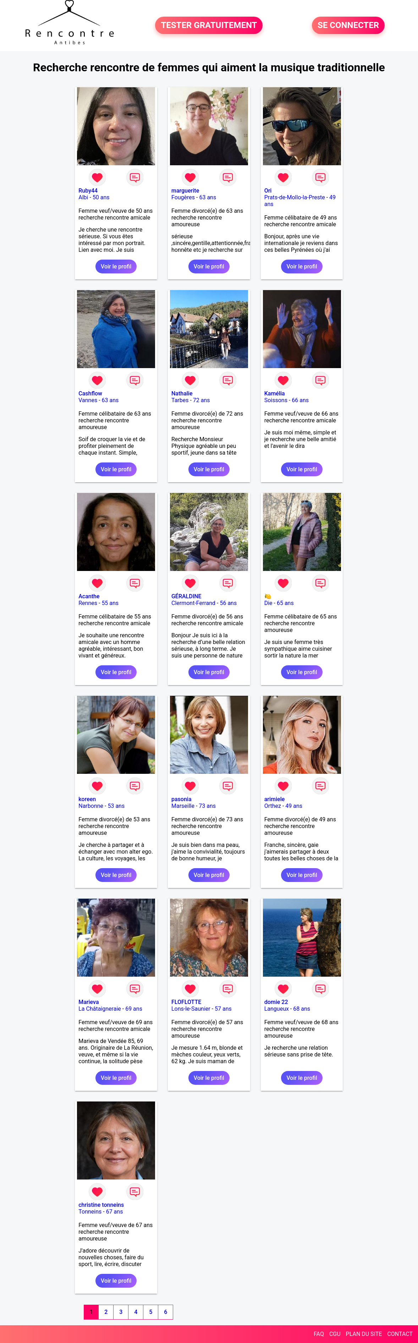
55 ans (110, 603)
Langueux (276, 1008)
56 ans (228, 603)
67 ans (114, 1211)
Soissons (275, 400)
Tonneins (89, 1211)
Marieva (88, 1002)
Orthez (272, 806)
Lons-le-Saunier (190, 1008)
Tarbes (180, 400)
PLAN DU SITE (364, 1334)
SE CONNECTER (348, 25)
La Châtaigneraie (99, 1008)
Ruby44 (88, 190)
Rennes (87, 603)
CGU (335, 1334)
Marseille (182, 806)
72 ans (201, 400)
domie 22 (276, 1002)
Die (268, 603)
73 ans (207, 806)
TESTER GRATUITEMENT (209, 25)
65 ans (285, 603)
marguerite (185, 190)
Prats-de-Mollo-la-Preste (294, 197)
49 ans (293, 806)
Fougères (183, 197)
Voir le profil (116, 266)
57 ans (223, 1008)
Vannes (87, 400)
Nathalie (182, 393)
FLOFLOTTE (186, 1002)
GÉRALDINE (186, 596)
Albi (83, 197)
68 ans (301, 1008)
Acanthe (88, 596)
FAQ (319, 1334)
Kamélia (274, 393)
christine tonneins (101, 1205)
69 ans (133, 1008)
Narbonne (90, 806)
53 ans (116, 806)
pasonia (181, 799)
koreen (87, 799)
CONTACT (400, 1334)
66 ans (300, 400)
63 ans (207, 197)
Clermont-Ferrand (193, 603)
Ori (268, 190)
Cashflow (90, 393)
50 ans (101, 197)
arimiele (274, 799)
